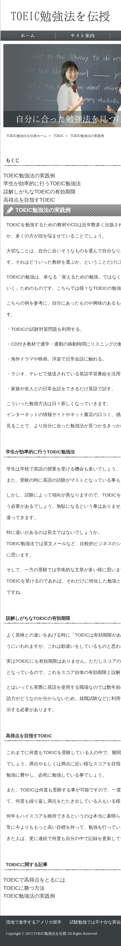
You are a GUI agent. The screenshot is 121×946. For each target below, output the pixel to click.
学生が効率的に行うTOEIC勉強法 (42, 183)
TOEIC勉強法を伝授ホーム (26, 136)
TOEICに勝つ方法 (24, 888)
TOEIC (59, 136)
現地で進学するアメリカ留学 (33, 922)
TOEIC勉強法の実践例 (29, 176)
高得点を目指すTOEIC (29, 200)
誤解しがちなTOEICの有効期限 (39, 192)
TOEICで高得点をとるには (34, 880)
